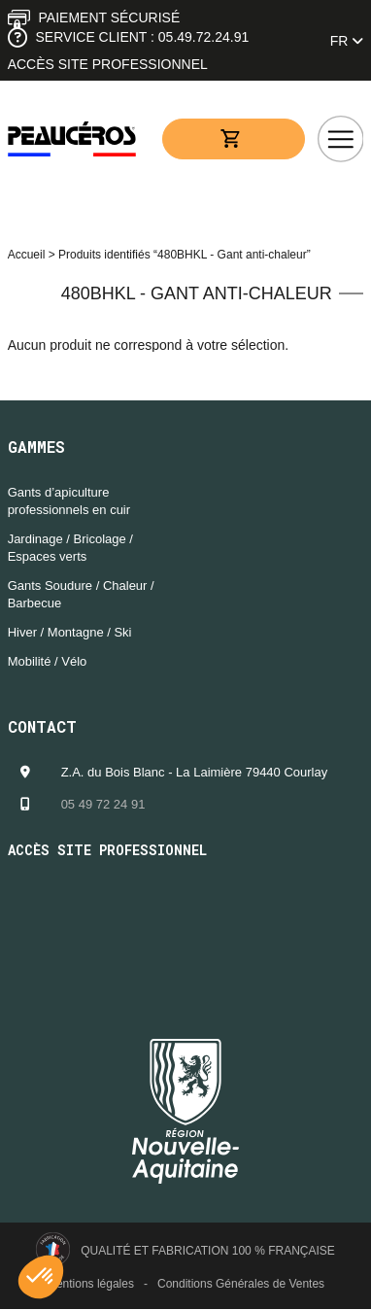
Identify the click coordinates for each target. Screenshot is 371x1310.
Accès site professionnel (108, 64)
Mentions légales (90, 1284)
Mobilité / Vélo (47, 661)
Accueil (27, 254)
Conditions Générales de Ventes (240, 1284)
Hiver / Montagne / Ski (70, 632)
